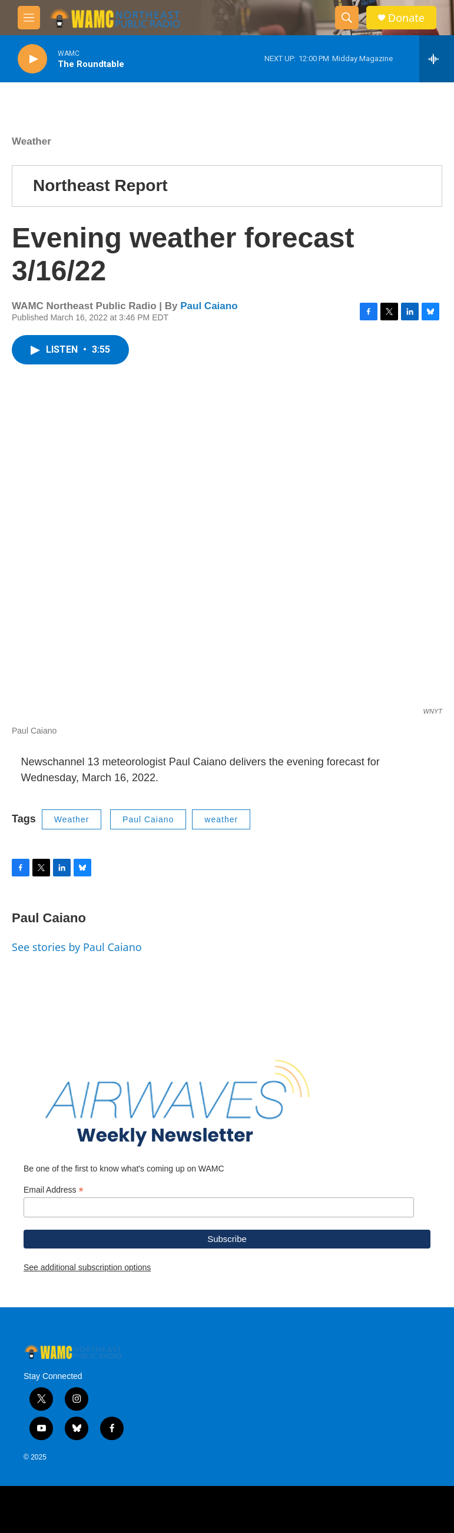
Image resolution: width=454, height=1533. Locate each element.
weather (221, 819)
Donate (406, 18)
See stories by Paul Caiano (77, 947)
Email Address (54, 1190)
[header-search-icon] (347, 17)
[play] (32, 59)
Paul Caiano (208, 306)
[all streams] (436, 58)
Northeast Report (100, 185)
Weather (31, 141)
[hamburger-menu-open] (29, 17)
